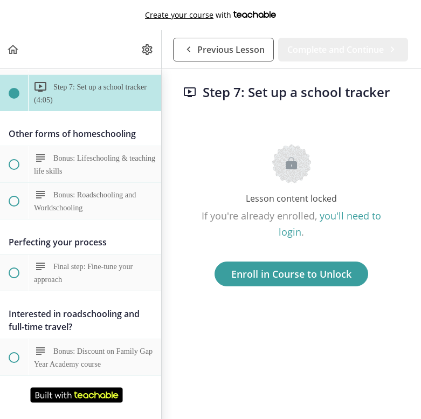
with (210, 15)
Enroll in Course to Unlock (291, 273)
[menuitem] (147, 49)
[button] (13, 49)
